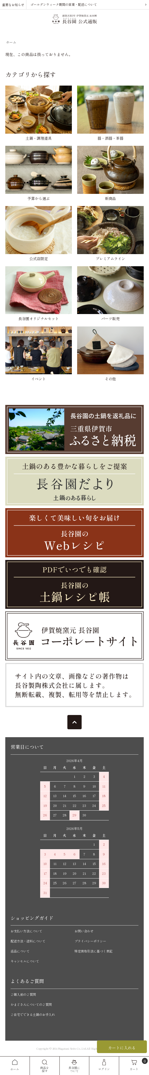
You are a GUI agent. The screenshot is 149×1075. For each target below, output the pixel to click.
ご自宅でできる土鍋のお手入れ (33, 1014)
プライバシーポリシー (90, 941)
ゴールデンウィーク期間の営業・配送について (63, 4)
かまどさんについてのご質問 (31, 1004)
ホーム (11, 42)
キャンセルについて (25, 961)
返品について (20, 951)
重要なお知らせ (13, 4)
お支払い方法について (26, 931)
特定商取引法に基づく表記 (93, 951)
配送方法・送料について (28, 941)
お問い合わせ (84, 931)
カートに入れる (122, 1047)
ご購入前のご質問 (23, 994)
